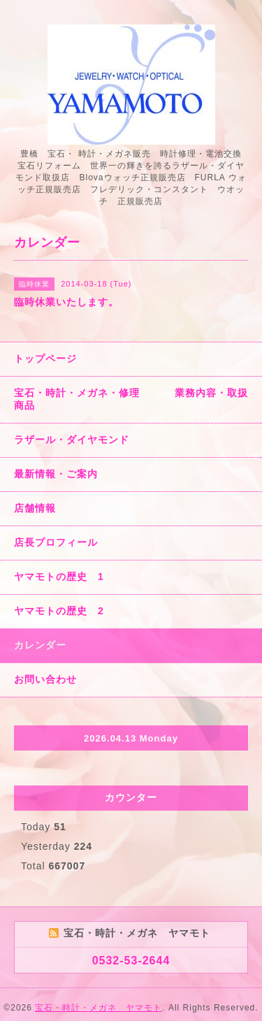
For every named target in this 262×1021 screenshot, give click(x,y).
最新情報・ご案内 (56, 473)
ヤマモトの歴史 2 (59, 610)
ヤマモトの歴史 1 (59, 576)
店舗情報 (35, 508)
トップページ (45, 358)
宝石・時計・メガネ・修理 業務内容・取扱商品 (131, 399)
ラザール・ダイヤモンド (71, 439)
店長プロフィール (56, 542)
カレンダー (40, 645)
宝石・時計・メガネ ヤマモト (98, 1008)
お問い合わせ (45, 679)
